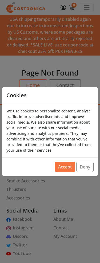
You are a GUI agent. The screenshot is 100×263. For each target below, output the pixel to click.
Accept (65, 167)
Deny (85, 167)
